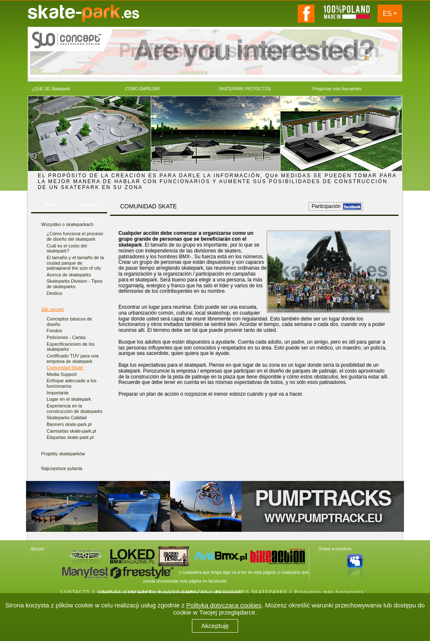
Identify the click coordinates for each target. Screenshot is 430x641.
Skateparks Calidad (67, 417)
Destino (54, 293)
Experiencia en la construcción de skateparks (74, 408)
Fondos (54, 330)
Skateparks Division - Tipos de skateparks (74, 283)
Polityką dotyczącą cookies (224, 605)
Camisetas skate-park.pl (71, 430)
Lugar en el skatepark (69, 399)
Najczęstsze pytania (61, 468)
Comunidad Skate (65, 367)
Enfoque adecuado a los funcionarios (72, 383)
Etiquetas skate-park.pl (70, 437)
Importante (58, 392)
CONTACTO (75, 592)
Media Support (62, 374)
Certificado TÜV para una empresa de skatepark (73, 358)
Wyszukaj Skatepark (88, 207)
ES (387, 13)
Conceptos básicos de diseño (69, 321)
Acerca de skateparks (69, 274)
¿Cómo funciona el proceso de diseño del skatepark (75, 236)
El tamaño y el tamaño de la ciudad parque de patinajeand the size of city (75, 263)
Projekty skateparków (63, 453)
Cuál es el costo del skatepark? (67, 248)
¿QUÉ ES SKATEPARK (126, 592)
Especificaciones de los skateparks (70, 347)
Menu (50, 204)
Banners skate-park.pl (69, 424)
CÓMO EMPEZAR (185, 592)
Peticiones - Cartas (66, 337)
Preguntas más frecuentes (329, 592)
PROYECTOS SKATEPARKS (251, 592)
